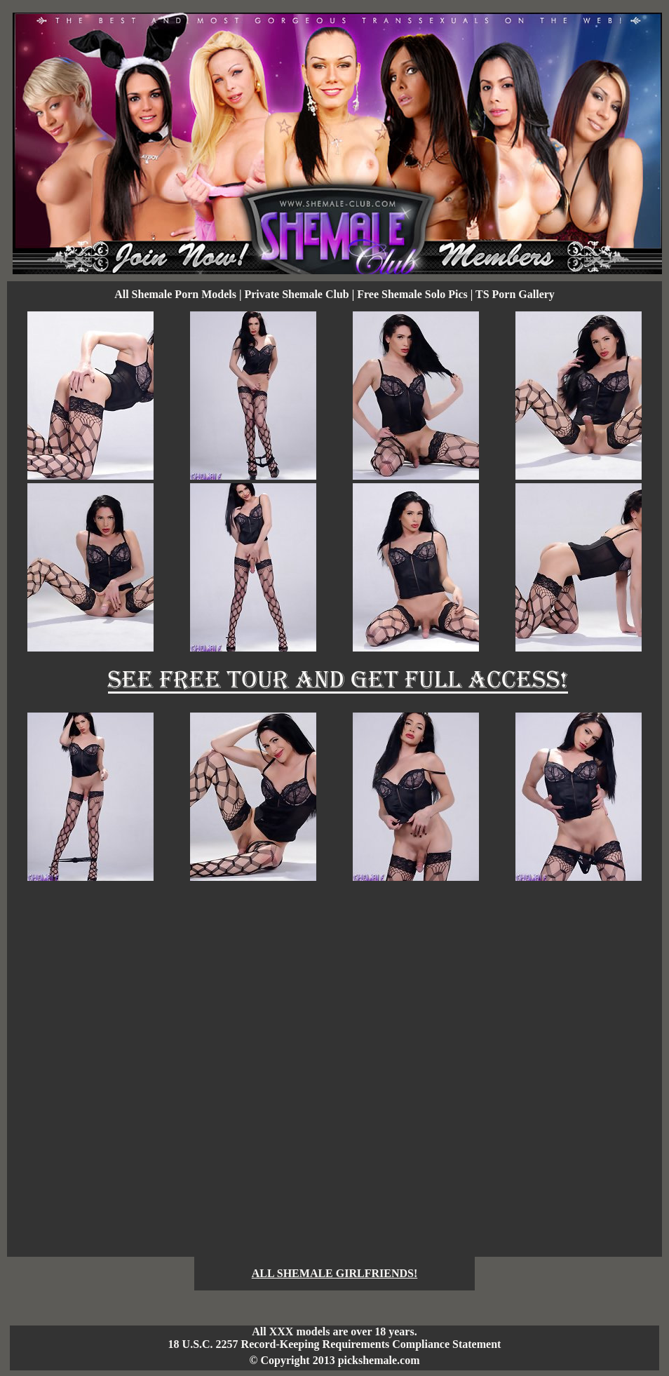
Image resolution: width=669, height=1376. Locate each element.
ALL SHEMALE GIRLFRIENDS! (335, 1273)
